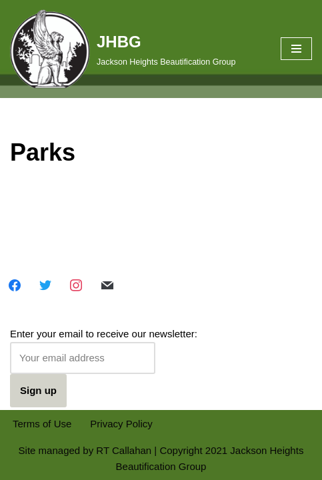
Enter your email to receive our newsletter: (103, 351)
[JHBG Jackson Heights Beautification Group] (122, 49)
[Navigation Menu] (296, 48)
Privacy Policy (121, 423)
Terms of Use (42, 423)
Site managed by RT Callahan (85, 450)
